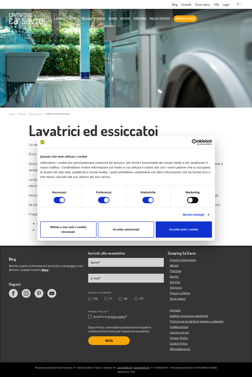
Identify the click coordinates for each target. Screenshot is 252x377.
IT (240, 4)
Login (227, 5)
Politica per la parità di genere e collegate (196, 321)
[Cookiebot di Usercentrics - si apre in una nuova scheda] (194, 142)
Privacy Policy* (98, 311)
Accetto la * (110, 316)
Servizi (113, 18)
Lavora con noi (179, 332)
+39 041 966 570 (141, 367)
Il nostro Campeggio (66, 18)
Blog (176, 5)
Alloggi (87, 18)
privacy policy (117, 316)
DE (126, 298)
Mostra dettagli (193, 214)
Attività (125, 18)
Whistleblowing (180, 349)
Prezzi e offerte (160, 18)
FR (141, 298)
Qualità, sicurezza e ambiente (189, 316)
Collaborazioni (179, 327)
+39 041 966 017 (125, 367)
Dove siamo (204, 5)
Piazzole (100, 18)
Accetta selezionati (126, 229)
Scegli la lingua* (100, 292)
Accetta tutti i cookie (183, 229)
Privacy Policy (179, 338)
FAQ (217, 5)
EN (95, 298)
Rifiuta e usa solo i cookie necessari (68, 229)
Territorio (139, 18)
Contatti (188, 5)
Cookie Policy (179, 343)
